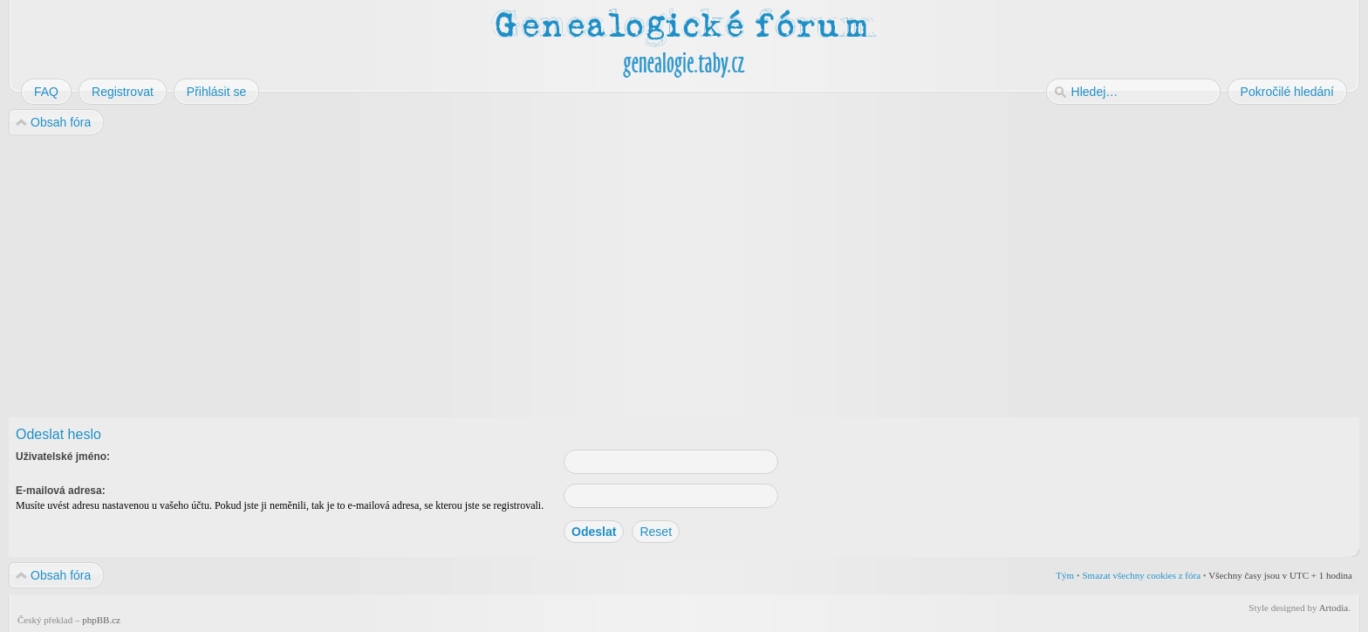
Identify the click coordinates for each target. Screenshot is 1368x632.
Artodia (1334, 607)
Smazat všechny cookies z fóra (1141, 575)
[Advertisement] (533, 277)
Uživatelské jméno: (63, 456)
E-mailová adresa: (61, 490)
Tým (1065, 575)
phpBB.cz (101, 620)
